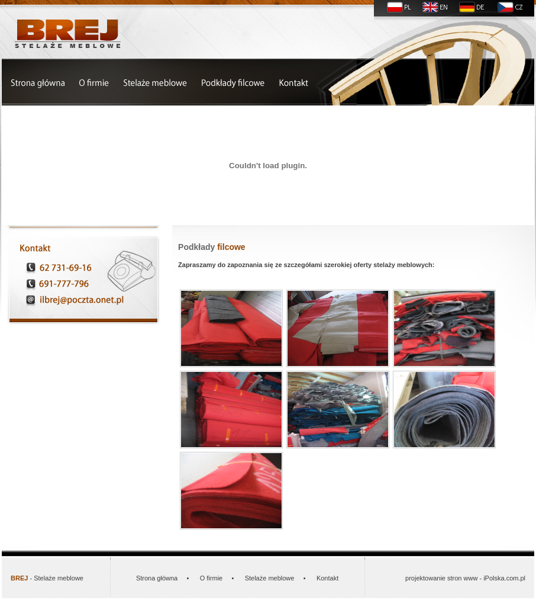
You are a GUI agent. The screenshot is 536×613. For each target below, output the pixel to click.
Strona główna (156, 578)
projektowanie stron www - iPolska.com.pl (465, 578)
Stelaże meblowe (270, 578)
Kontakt (327, 578)
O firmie (211, 578)
